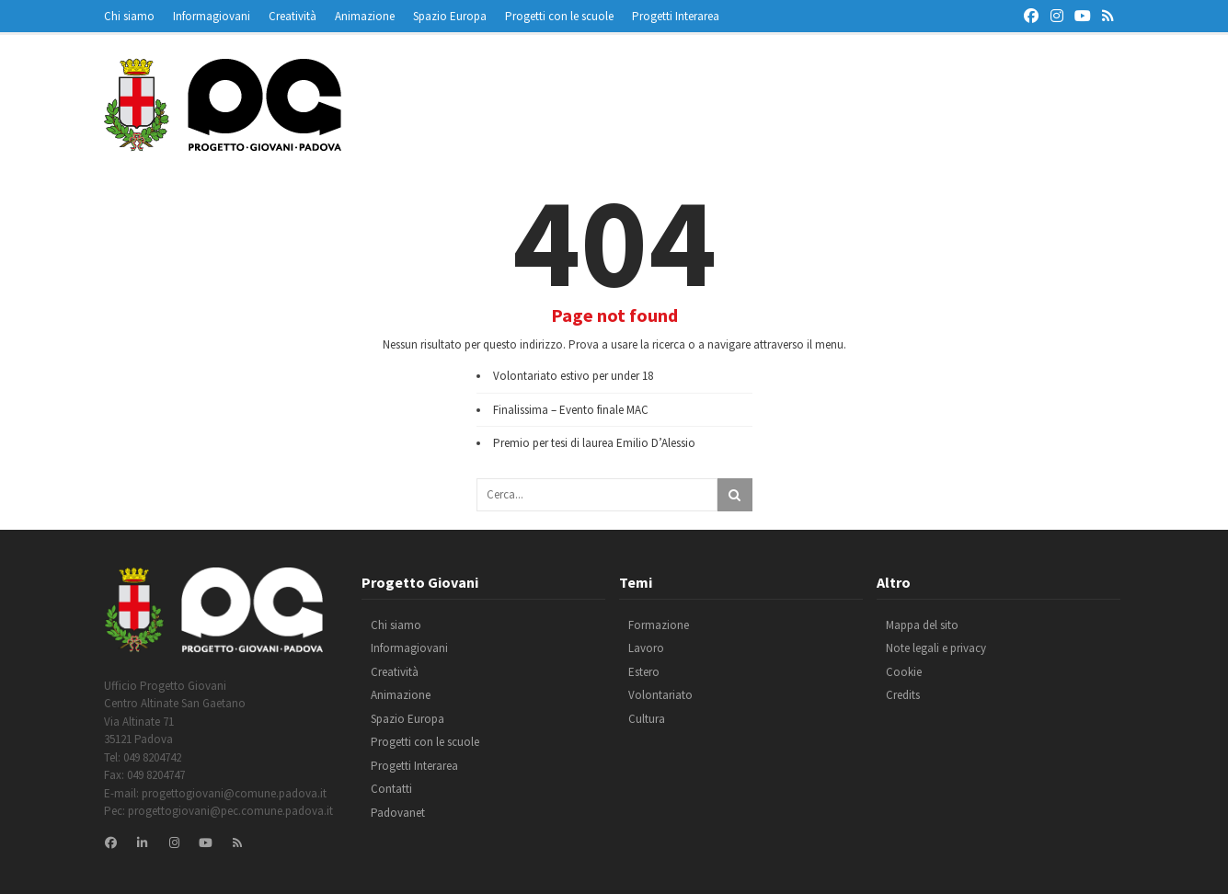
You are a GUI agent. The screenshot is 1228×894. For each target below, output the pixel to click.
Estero (644, 672)
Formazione (658, 625)
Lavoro (646, 648)
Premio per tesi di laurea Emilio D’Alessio (594, 443)
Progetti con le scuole (559, 16)
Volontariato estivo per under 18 (573, 376)
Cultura (646, 719)
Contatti (391, 789)
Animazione (365, 16)
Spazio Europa (450, 16)
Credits (903, 695)
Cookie (904, 672)
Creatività (292, 16)
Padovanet (398, 812)
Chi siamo (129, 16)
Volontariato (660, 695)
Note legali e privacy (936, 648)
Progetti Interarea (675, 16)
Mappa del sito (922, 625)
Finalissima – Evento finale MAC (570, 410)
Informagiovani (211, 16)
